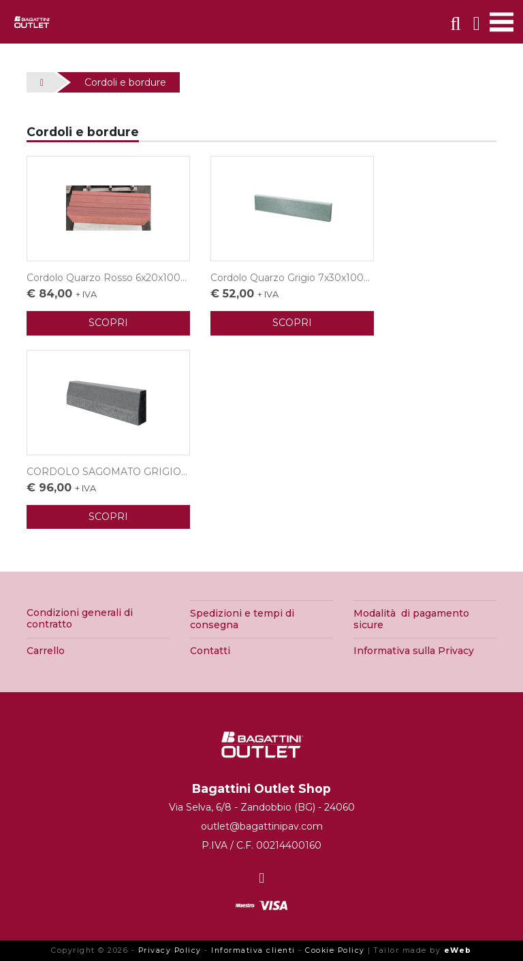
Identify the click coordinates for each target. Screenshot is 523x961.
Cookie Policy (335, 950)
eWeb (458, 950)
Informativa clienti (253, 950)
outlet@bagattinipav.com (262, 826)
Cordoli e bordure (125, 82)
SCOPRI (108, 322)
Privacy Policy (170, 950)
